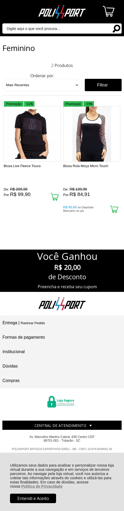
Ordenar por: (42, 76)
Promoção (13, 104)
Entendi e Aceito (33, 498)
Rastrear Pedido (33, 323)
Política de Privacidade (42, 486)
